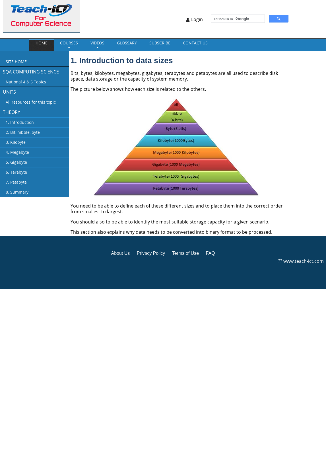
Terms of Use (185, 253)
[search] (237, 18)
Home (42, 43)
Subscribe (159, 43)
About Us (120, 253)
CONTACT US (195, 43)
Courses (69, 43)
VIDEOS (97, 43)
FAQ (210, 253)
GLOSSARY (127, 43)
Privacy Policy (151, 253)
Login (197, 19)
